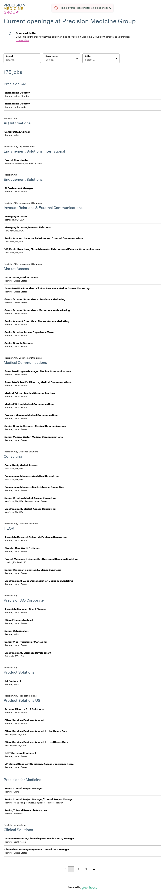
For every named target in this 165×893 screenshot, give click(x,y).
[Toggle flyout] (77, 58)
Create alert (22, 40)
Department (52, 56)
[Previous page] (65, 869)
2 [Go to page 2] (78, 869)
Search (9, 56)
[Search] (22, 60)
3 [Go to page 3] (86, 869)
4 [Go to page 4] (94, 869)
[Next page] (100, 869)
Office (88, 56)
